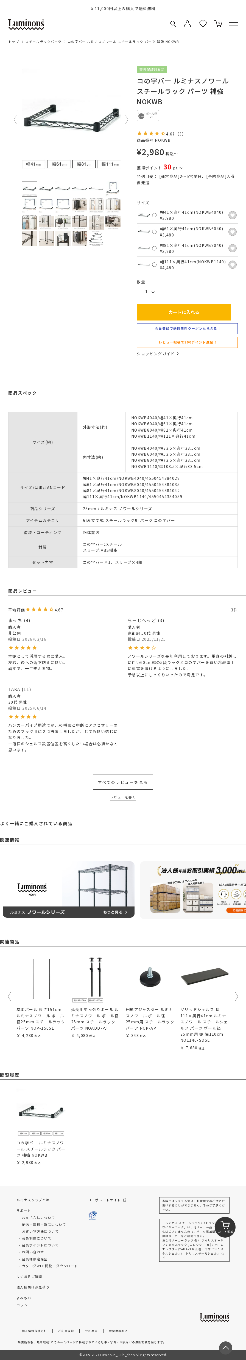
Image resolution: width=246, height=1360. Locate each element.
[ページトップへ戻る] (225, 1348)
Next (127, 120)
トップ (13, 41)
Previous (15, 120)
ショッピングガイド (157, 353)
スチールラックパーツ (43, 41)
